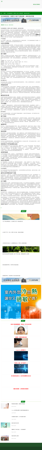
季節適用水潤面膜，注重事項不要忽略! (18, 403)
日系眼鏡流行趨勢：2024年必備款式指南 (19, 416)
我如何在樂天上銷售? (15, 435)
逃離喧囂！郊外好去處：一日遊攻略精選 (19, 429)
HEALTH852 (36, 4)
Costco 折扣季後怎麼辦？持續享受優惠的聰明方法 (20, 410)
